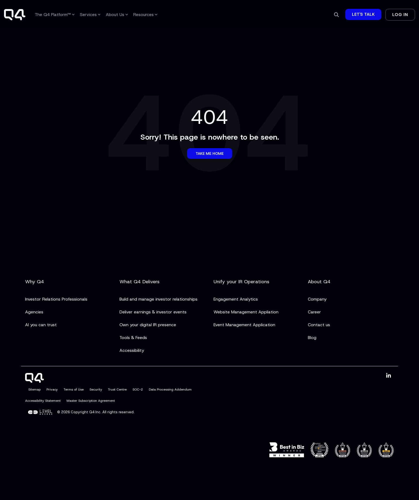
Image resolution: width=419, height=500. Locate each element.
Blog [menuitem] (312, 337)
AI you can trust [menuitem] (41, 325)
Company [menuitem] (317, 299)
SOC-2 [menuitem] (138, 389)
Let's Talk (363, 14)
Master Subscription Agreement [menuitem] (91, 401)
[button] (389, 376)
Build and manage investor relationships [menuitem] (158, 299)
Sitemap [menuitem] (34, 389)
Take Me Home (210, 153)
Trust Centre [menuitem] (117, 389)
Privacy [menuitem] (52, 389)
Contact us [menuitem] (319, 325)
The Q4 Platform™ (55, 14)
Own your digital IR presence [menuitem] (147, 325)
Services (90, 14)
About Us (117, 14)
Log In (400, 14)
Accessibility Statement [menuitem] (43, 401)
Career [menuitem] (314, 312)
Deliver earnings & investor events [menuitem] (153, 312)
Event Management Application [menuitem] (244, 325)
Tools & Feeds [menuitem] (133, 337)
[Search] (336, 15)
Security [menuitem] (96, 389)
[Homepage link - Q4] (34, 379)
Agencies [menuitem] (34, 312)
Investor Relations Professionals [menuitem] (56, 299)
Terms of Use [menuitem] (74, 389)
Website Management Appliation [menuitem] (246, 312)
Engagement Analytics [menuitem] (236, 299)
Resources (145, 14)
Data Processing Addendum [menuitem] (170, 389)
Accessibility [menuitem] (131, 350)
